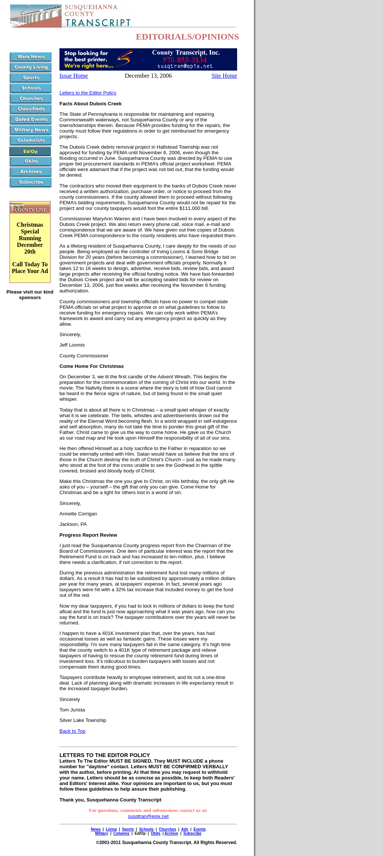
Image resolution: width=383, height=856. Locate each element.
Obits (155, 833)
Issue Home (73, 75)
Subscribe (192, 833)
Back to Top (72, 731)
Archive (171, 833)
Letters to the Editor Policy (87, 93)
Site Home (224, 75)
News (96, 829)
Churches (167, 829)
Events (199, 829)
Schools (146, 829)
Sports (128, 829)
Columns (121, 833)
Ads (184, 829)
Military (101, 833)
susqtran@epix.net (148, 816)
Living (111, 829)
